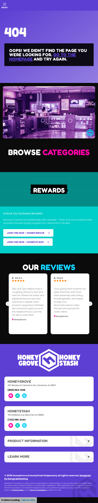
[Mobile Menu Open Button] (5, 5)
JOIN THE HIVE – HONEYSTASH (28, 242)
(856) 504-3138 (16, 390)
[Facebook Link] (10, 395)
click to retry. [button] (28, 500)
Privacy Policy (18, 490)
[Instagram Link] (17, 395)
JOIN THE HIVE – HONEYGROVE (28, 233)
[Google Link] (24, 395)
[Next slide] (90, 304)
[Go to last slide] (8, 304)
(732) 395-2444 (17, 419)
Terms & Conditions (38, 490)
